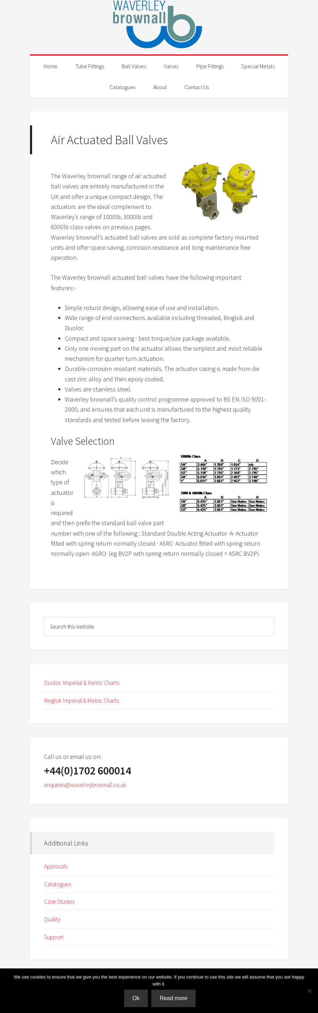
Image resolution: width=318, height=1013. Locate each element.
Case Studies (60, 901)
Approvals (57, 866)
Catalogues (59, 883)
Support (54, 936)
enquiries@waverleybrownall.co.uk (89, 784)
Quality (53, 918)
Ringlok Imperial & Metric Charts (85, 700)
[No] (309, 991)
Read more (174, 999)
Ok (136, 999)
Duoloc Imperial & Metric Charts (85, 683)
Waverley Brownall (159, 24)
